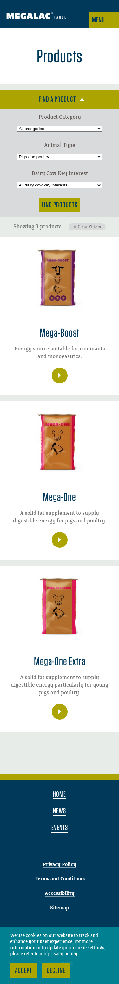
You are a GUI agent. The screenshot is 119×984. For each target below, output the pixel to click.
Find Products (59, 204)
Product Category (59, 117)
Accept (23, 970)
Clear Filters (89, 227)
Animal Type (59, 145)
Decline (56, 970)
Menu (98, 19)
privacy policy (62, 953)
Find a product (57, 99)
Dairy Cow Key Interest (59, 173)
